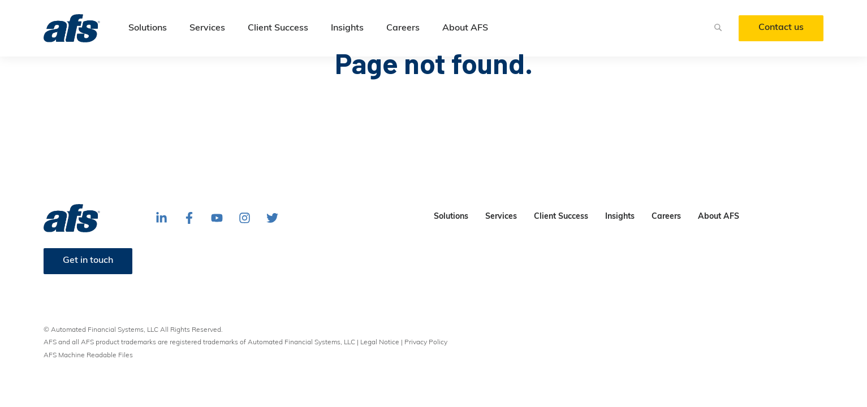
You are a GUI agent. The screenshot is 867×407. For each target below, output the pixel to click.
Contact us (781, 27)
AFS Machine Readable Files (88, 355)
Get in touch (88, 260)
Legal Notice (379, 342)
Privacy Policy (425, 342)
